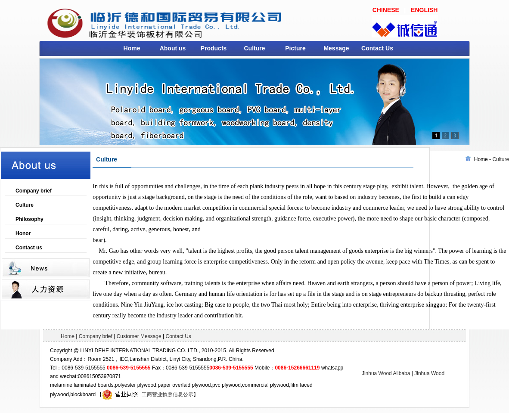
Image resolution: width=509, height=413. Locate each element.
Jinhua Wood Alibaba (386, 373)
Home (132, 48)
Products (214, 48)
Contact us (29, 248)
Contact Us (377, 48)
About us (173, 48)
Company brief (34, 191)
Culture (254, 48)
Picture (295, 48)
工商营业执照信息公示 (147, 394)
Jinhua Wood (429, 373)
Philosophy (29, 219)
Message (336, 48)
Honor (23, 233)
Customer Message (139, 336)
